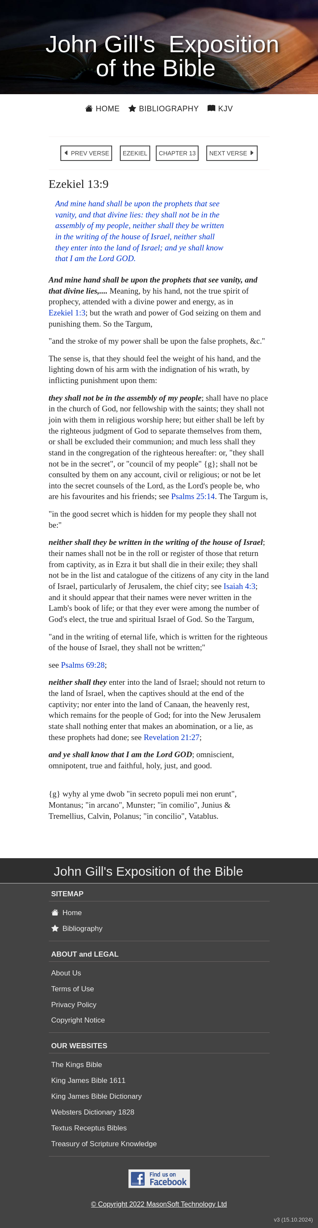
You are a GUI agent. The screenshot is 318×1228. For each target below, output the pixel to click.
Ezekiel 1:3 (67, 312)
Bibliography (163, 108)
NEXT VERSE (232, 153)
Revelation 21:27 (171, 737)
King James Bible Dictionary (96, 1096)
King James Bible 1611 (88, 1080)
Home (102, 108)
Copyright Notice (78, 1020)
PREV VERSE (86, 153)
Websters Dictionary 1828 (92, 1112)
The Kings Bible (76, 1065)
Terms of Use (72, 989)
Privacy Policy (74, 1005)
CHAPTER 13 (177, 153)
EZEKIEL (135, 153)
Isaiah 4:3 (239, 586)
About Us (66, 973)
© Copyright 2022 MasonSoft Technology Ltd (159, 1204)
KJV (220, 108)
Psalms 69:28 (83, 664)
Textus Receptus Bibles (89, 1128)
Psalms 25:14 (193, 496)
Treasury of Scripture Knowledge (104, 1144)
